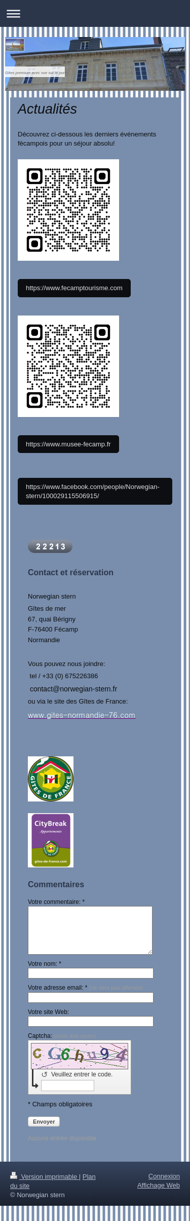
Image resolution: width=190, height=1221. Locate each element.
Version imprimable (44, 1176)
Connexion (164, 1176)
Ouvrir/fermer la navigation (95, 13)
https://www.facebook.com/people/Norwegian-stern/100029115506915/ (93, 491)
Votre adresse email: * (85, 987)
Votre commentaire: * (56, 901)
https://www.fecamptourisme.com (74, 288)
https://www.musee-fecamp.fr (68, 444)
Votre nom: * (44, 963)
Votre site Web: (48, 1012)
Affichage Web (158, 1185)
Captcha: (62, 1035)
